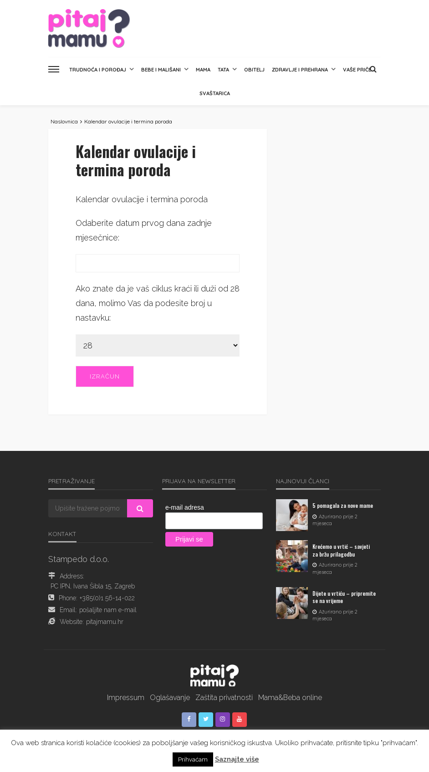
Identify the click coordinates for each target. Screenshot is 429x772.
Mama (203, 69)
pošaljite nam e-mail (108, 610)
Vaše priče (357, 69)
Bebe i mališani (161, 69)
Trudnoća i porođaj (97, 69)
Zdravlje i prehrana (300, 69)
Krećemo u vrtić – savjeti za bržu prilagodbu (341, 550)
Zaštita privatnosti (224, 697)
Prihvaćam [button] (193, 759)
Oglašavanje (170, 697)
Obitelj (254, 69)
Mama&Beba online (290, 697)
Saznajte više (237, 759)
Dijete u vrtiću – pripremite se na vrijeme (344, 597)
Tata (223, 69)
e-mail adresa (184, 507)
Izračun (105, 376)
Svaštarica (214, 93)
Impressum (125, 697)
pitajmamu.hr (104, 621)
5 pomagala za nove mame (342, 505)
